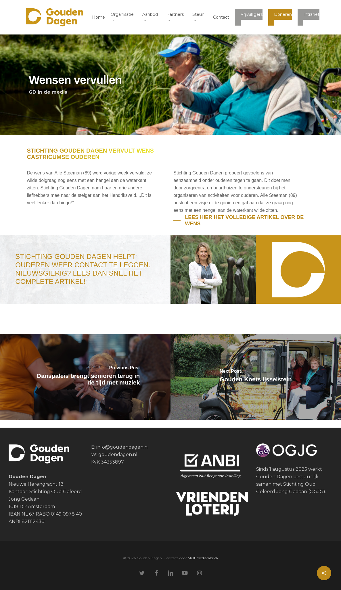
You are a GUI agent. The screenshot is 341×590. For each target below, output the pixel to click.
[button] (243, 220)
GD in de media (48, 92)
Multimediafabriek (203, 558)
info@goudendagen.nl (122, 447)
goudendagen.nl (117, 454)
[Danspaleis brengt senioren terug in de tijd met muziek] (85, 377)
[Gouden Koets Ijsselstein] (255, 377)
